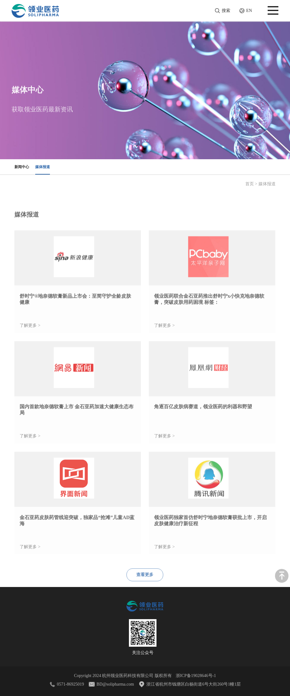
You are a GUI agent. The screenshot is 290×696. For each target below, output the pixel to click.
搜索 (226, 10)
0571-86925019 (70, 684)
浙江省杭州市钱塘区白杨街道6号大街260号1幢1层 (193, 684)
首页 (249, 184)
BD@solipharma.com (115, 684)
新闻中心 (21, 167)
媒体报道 (42, 167)
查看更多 (144, 583)
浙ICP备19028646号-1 (196, 675)
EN (242, 10)
